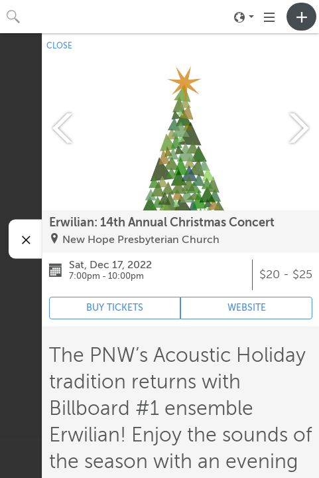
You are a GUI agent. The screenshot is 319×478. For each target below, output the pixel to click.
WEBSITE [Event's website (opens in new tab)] (246, 308)
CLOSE (59, 45)
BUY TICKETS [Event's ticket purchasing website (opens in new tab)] (114, 308)
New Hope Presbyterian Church (141, 240)
